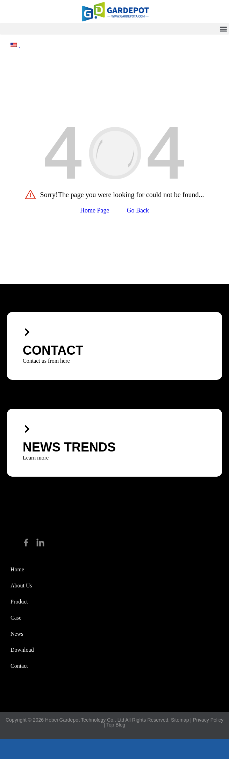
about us (21, 585)
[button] (114, 29)
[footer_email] (114, 749)
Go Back (138, 210)
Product (19, 602)
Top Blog (115, 725)
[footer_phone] (38, 749)
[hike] (115, 11)
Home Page (94, 210)
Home (17, 569)
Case (15, 618)
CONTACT (53, 350)
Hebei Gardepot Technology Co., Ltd (84, 720)
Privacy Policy (208, 720)
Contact (19, 666)
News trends (69, 447)
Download (22, 650)
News (16, 634)
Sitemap (180, 720)
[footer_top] (190, 749)
